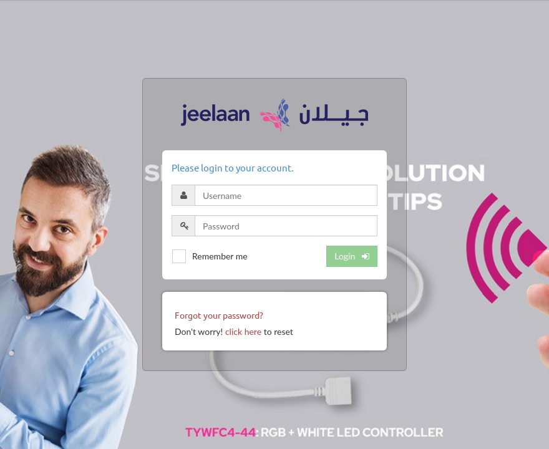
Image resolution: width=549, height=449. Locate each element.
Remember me (220, 256)
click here (243, 331)
